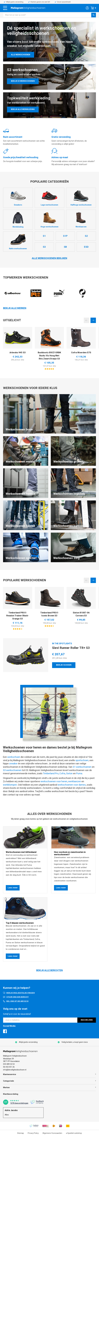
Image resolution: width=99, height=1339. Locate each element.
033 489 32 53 (9, 1071)
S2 (86, 237)
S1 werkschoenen (82, 774)
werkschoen (13, 764)
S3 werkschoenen (12, 778)
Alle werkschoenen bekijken (49, 259)
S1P (65, 237)
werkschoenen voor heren (53, 789)
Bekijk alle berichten (49, 978)
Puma (79, 781)
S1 (44, 237)
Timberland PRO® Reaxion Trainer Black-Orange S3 (17, 622)
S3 (44, 248)
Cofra (62, 781)
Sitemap (20, 1140)
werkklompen (10, 792)
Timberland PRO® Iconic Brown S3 (49, 620)
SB (65, 248)
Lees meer (13, 895)
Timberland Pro (51, 781)
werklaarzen (74, 789)
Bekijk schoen (64, 672)
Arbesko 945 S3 (17, 354)
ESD (86, 248)
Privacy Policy (33, 1140)
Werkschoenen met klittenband (21, 859)
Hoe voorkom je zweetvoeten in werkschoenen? (70, 860)
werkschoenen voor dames (72, 792)
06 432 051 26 (9, 1074)
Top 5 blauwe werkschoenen (20, 930)
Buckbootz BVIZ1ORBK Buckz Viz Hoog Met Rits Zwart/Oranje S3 (49, 359)
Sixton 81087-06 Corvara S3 (81, 620)
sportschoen (82, 768)
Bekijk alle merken (14, 309)
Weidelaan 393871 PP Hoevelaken (11, 1067)
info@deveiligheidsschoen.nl (14, 1077)
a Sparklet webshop (74, 1140)
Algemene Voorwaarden (52, 1140)
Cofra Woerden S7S (81, 354)
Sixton (69, 781)
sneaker (13, 771)
